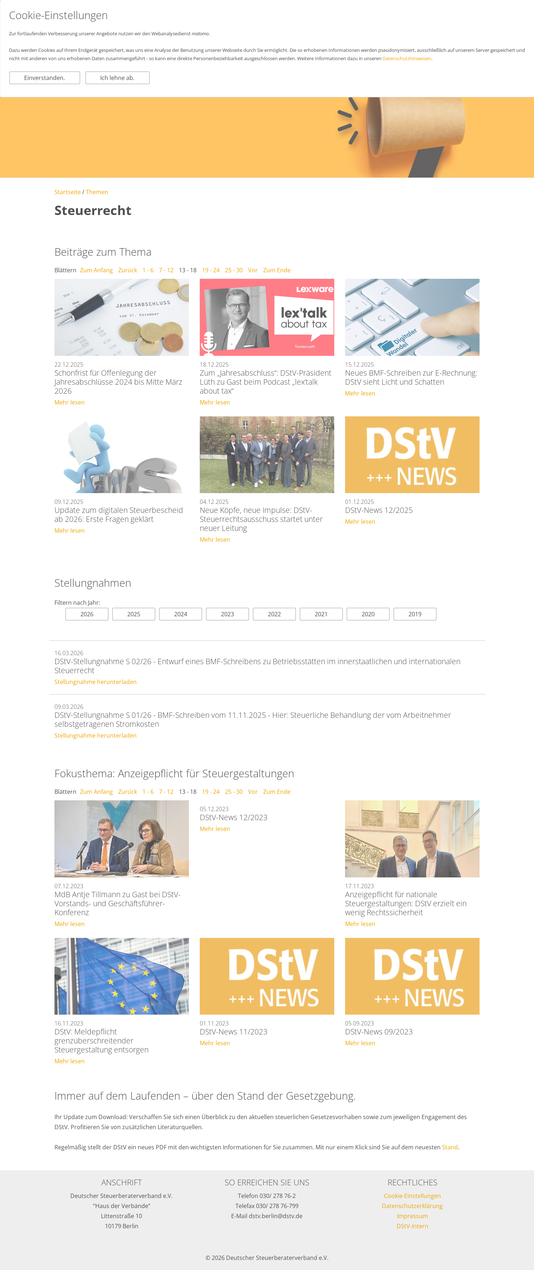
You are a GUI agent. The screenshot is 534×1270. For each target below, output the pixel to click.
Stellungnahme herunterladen (95, 682)
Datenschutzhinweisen (407, 58)
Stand (450, 1147)
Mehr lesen (69, 402)
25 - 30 (234, 270)
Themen (97, 192)
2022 (274, 614)
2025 (133, 614)
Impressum (412, 1216)
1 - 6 (148, 270)
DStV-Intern (412, 1226)
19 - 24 (211, 270)
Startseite (67, 192)
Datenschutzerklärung (412, 1206)
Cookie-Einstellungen (412, 1196)
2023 (227, 614)
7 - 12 (166, 270)
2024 (180, 614)
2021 (321, 614)
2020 (368, 614)
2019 (415, 614)
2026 (86, 614)
